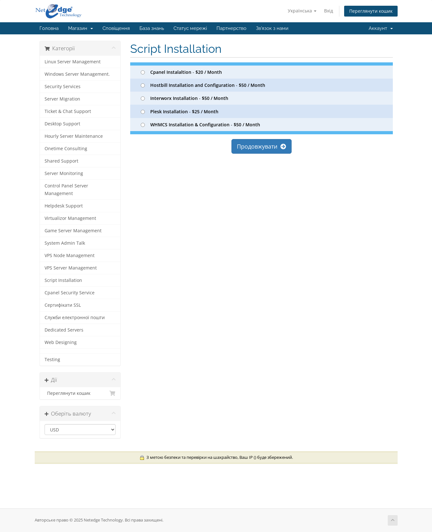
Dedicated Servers (64, 330)
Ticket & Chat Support (68, 111)
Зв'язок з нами (272, 28)
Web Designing (61, 342)
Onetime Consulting (66, 148)
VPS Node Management (70, 255)
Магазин (80, 28)
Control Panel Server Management (66, 189)
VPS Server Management (71, 268)
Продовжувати (261, 146)
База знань (151, 28)
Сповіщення (116, 28)
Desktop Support (62, 124)
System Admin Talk (65, 243)
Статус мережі (190, 28)
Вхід (328, 11)
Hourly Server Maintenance (74, 136)
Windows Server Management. (77, 74)
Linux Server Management (73, 62)
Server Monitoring (64, 173)
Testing (52, 359)
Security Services (63, 86)
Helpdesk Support (64, 206)
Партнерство (231, 28)
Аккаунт (381, 28)
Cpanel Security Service (70, 293)
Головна (49, 28)
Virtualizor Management (70, 218)
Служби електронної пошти (75, 317)
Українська (302, 11)
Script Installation (63, 280)
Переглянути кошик (371, 11)
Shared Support (61, 161)
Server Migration (62, 99)
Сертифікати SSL (63, 305)
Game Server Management (73, 231)
